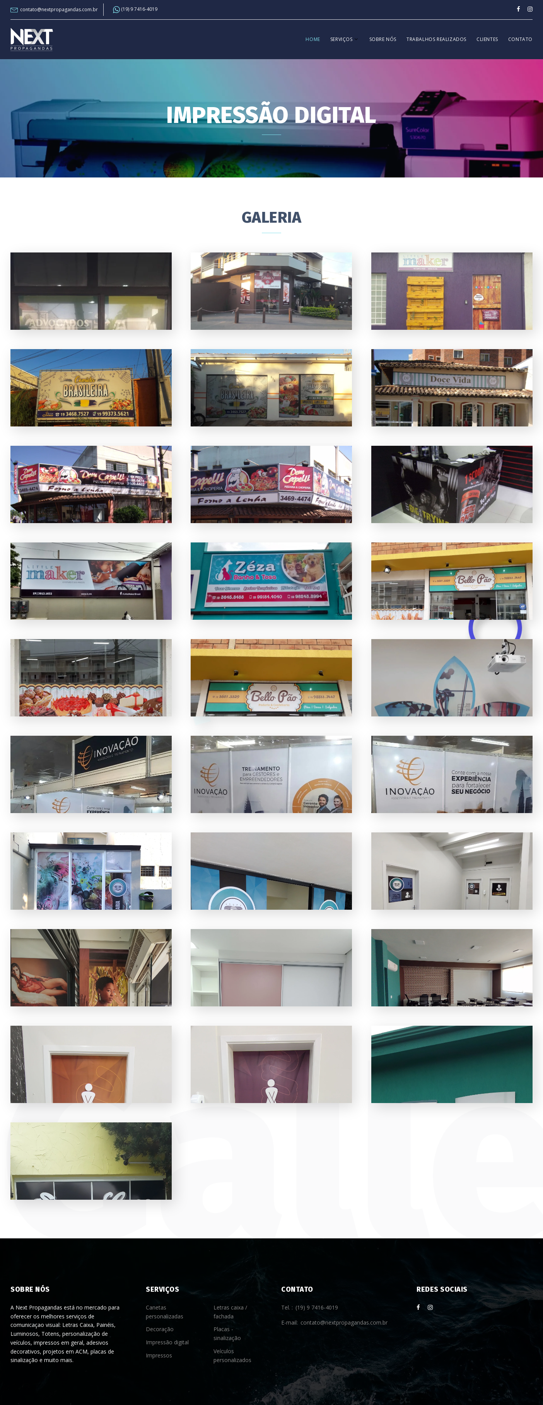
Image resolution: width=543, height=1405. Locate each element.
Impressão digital (167, 1342)
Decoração (160, 1329)
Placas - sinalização (227, 1333)
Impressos (159, 1355)
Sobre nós (382, 39)
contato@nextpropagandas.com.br (59, 10)
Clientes (487, 39)
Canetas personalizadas (164, 1312)
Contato (520, 39)
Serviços (341, 39)
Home (313, 39)
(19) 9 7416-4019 (135, 9)
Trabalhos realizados (436, 39)
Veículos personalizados (232, 1355)
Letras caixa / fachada (230, 1312)
